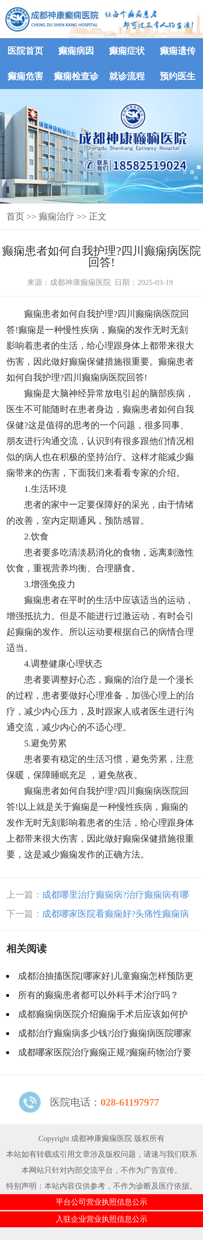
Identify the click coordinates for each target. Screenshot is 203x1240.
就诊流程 (127, 76)
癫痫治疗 (56, 216)
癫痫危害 (25, 76)
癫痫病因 (76, 51)
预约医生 (177, 76)
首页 (15, 216)
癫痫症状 (127, 51)
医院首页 (25, 51)
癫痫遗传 (177, 51)
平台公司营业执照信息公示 (101, 1202)
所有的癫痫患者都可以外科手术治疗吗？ (98, 995)
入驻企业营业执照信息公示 (101, 1219)
